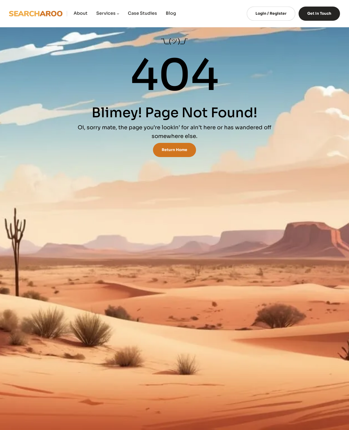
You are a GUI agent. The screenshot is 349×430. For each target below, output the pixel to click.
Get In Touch (319, 13)
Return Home (174, 150)
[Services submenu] (118, 13)
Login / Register (271, 13)
